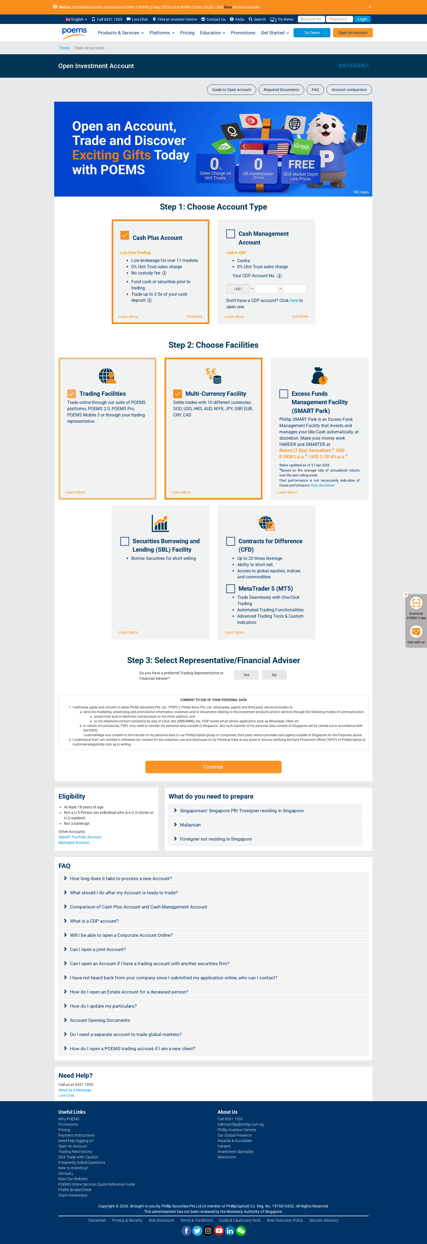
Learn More (128, 317)
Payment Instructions (76, 1135)
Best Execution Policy (285, 1220)
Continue (213, 767)
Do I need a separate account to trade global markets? (126, 1034)
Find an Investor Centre (174, 19)
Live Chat (137, 19)
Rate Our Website (72, 1179)
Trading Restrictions (75, 1151)
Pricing (187, 32)
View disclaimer (322, 485)
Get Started (275, 33)
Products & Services (121, 33)
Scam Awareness (72, 1195)
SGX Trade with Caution (78, 1157)
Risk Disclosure (161, 1220)
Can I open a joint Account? (98, 949)
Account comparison (349, 89)
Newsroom (227, 1157)
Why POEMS (68, 1119)
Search (257, 19)
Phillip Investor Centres (237, 1130)
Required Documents (281, 89)
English (76, 19)
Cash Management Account (257, 238)
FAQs (237, 19)
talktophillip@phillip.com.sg (241, 1124)
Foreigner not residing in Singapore (216, 839)
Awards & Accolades (235, 1141)
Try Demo (282, 19)
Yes (246, 675)
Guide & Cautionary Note (240, 1220)
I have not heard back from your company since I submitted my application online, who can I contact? (173, 977)
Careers (224, 1146)
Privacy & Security (127, 1220)
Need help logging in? (76, 1141)
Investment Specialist (236, 1151)
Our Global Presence (235, 1135)
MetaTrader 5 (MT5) (261, 588)
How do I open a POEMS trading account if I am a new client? (132, 1048)
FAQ (315, 89)
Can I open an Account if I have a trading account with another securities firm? (149, 963)
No (274, 675)
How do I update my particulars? (103, 1006)
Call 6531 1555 (106, 19)
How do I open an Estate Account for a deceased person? (129, 992)
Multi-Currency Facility (211, 393)
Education (212, 33)
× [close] (370, 7)
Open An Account (353, 33)
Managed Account (74, 842)
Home (65, 48)
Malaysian (190, 825)
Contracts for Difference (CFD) (264, 545)
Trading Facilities (98, 393)
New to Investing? (73, 1168)
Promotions (243, 32)
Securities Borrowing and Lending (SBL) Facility (160, 545)
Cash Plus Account (153, 236)
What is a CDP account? (94, 921)
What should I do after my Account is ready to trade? (124, 892)
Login (362, 19)
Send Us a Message (75, 1090)
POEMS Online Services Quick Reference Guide (96, 1184)
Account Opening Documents (100, 1020)
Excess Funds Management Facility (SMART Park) (313, 401)
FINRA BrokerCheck (74, 1190)
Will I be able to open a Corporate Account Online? (121, 935)
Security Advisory (323, 1220)
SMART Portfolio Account (80, 837)
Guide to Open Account (231, 89)
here (294, 300)
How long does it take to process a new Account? (121, 878)
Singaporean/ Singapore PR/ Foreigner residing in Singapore (242, 810)
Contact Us (213, 19)
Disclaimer (97, 1220)
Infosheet (195, 316)
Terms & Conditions (196, 1220)
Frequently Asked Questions (81, 1162)
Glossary (65, 1173)
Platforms (162, 33)
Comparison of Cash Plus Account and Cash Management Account (138, 907)
